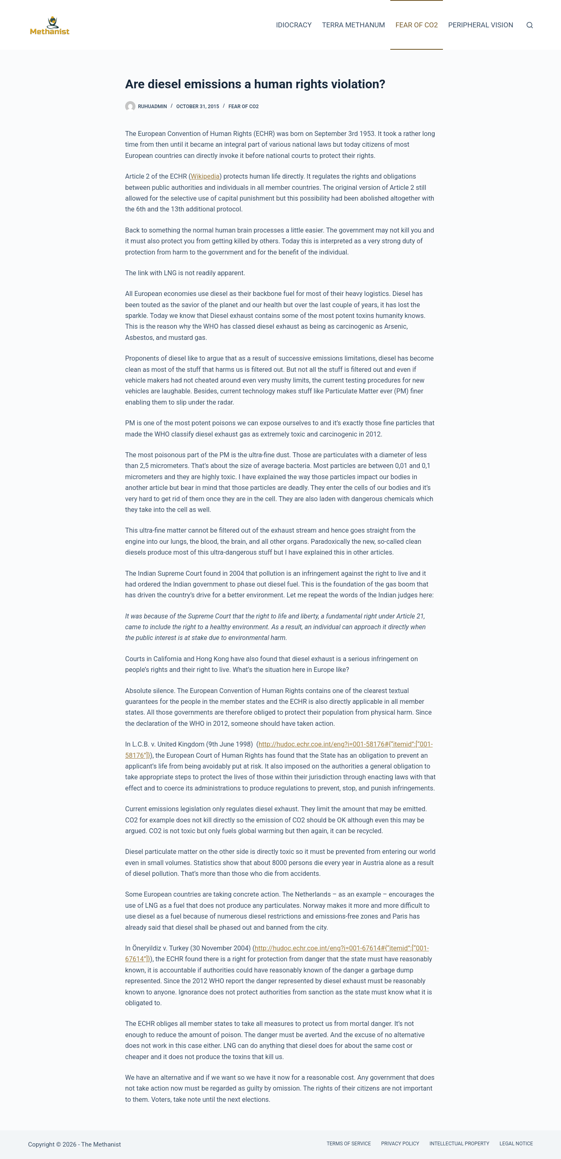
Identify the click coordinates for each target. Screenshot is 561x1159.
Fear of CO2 (416, 25)
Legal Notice (516, 1144)
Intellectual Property (459, 1144)
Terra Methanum (353, 25)
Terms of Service (348, 1144)
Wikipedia (205, 176)
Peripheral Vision (480, 25)
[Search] (530, 25)
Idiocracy (294, 25)
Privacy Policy (400, 1144)
